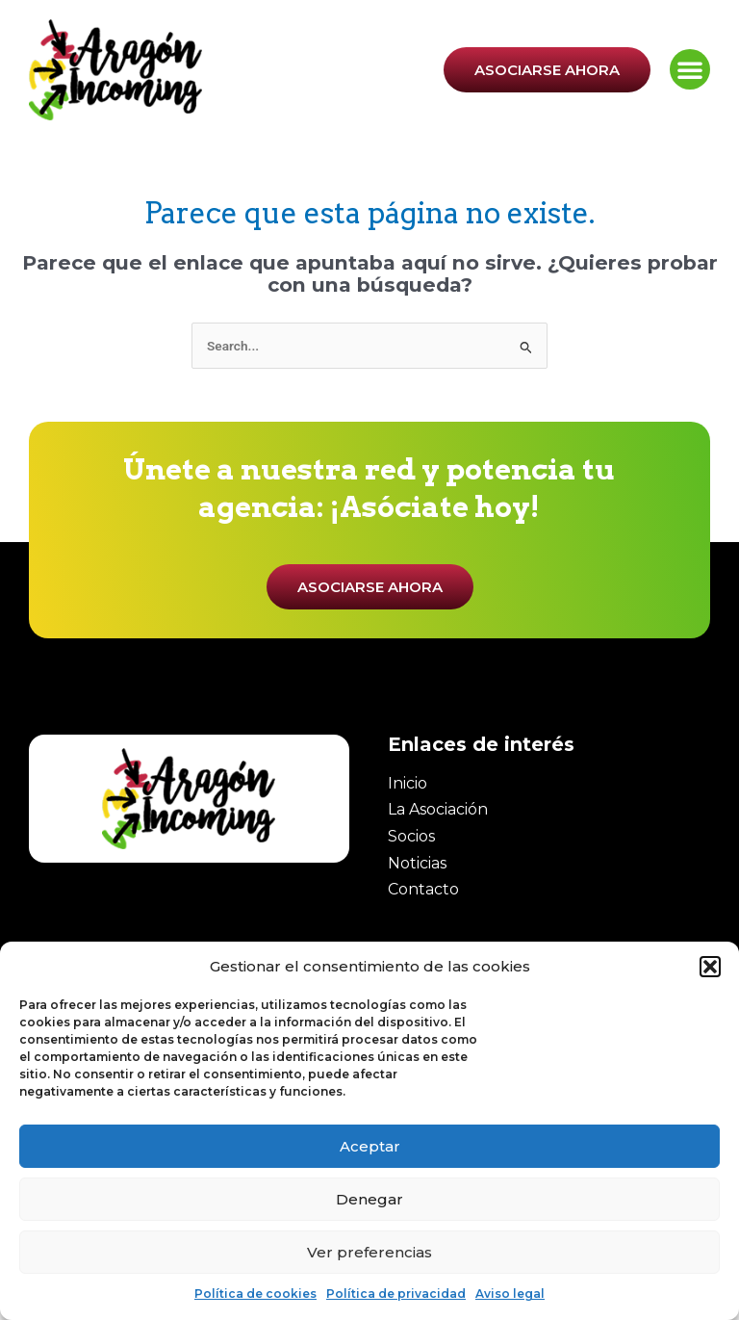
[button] (710, 966)
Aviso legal (510, 1293)
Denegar (369, 1199)
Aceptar (370, 1146)
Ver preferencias (369, 1252)
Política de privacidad (396, 1293)
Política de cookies (255, 1293)
